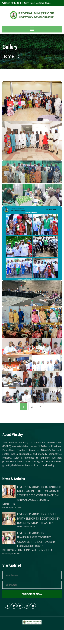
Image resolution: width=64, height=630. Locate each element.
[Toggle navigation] (32, 29)
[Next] (40, 406)
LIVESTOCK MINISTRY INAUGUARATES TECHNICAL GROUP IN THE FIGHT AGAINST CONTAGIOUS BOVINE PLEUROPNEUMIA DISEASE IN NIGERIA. (29, 541)
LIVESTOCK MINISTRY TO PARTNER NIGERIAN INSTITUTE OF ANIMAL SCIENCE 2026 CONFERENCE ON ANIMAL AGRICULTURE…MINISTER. (31, 495)
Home (8, 56)
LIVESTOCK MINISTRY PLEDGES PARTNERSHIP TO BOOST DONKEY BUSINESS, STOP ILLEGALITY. (38, 518)
